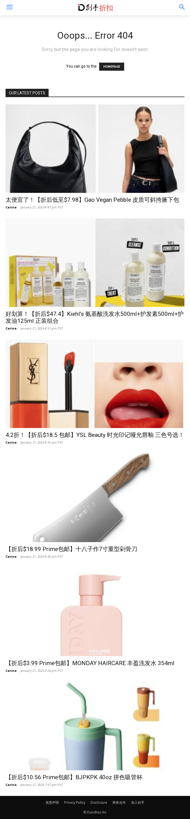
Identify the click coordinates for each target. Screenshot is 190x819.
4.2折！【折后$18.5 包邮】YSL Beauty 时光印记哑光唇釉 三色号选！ (95, 435)
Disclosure (99, 802)
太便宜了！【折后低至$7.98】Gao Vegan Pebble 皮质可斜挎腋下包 (92, 199)
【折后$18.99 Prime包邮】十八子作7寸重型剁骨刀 (71, 549)
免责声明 (52, 802)
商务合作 (119, 802)
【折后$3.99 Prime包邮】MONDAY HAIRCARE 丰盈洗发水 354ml (90, 663)
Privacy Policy (74, 802)
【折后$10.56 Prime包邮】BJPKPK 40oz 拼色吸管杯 (74, 777)
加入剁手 (137, 802)
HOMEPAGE (111, 66)
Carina (11, 207)
